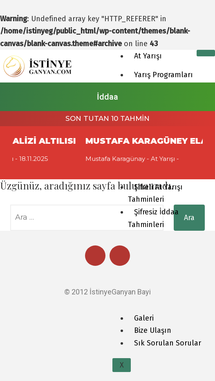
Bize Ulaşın (152, 330)
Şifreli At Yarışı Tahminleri (155, 193)
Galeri (144, 318)
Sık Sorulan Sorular (167, 343)
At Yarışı (148, 55)
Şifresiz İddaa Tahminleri (153, 218)
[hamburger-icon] (206, 53)
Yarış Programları (163, 74)
